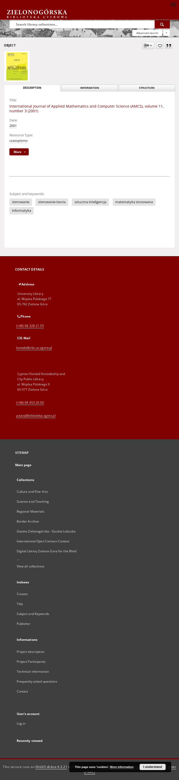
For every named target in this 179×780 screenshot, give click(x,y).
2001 (13, 126)
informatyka (21, 210)
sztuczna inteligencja (90, 202)
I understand (152, 767)
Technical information (33, 671)
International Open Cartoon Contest (43, 541)
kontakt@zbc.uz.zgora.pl (34, 347)
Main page (23, 465)
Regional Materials (30, 511)
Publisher (24, 623)
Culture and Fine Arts (32, 491)
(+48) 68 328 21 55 (30, 326)
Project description (30, 651)
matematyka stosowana (134, 202)
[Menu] (173, 4)
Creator (22, 594)
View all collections (30, 566)
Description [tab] (32, 88)
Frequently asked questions (37, 681)
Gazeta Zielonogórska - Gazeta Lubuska (46, 531)
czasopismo (18, 140)
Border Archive (28, 521)
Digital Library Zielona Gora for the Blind (47, 551)
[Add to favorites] (159, 45)
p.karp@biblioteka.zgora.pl (36, 415)
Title (20, 604)
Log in (21, 723)
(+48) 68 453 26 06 (30, 402)
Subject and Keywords (33, 614)
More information (122, 767)
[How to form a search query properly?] (166, 33)
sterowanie (20, 202)
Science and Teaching (33, 501)
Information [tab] (89, 88)
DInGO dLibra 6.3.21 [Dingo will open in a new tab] (51, 767)
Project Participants (31, 661)
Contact (22, 691)
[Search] (162, 24)
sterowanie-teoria (52, 202)
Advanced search (147, 33)
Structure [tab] (147, 88)
